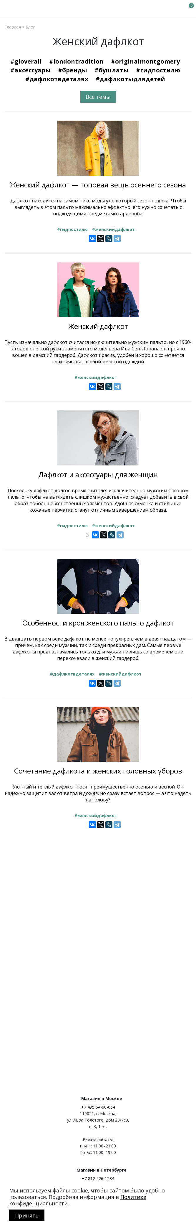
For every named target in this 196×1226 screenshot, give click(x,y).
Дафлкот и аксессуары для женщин (98, 474)
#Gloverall (26, 61)
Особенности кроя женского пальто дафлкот (98, 623)
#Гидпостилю (158, 70)
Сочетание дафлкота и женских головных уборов (98, 771)
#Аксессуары (30, 70)
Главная (12, 27)
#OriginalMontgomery (145, 61)
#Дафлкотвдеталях (56, 79)
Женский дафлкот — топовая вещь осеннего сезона (98, 184)
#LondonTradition (76, 61)
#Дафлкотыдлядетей (130, 79)
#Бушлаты (111, 70)
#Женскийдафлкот (113, 229)
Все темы (98, 96)
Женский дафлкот (98, 326)
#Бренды (72, 70)
